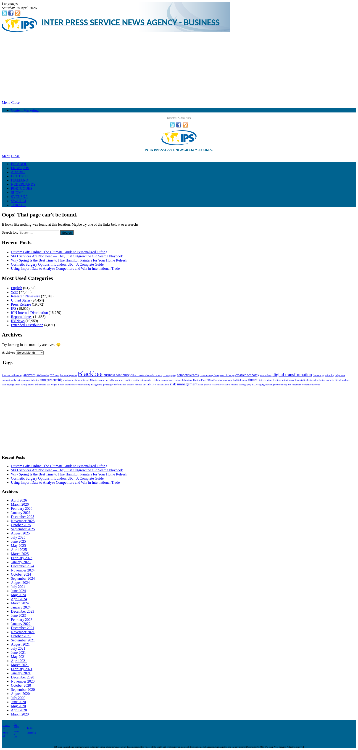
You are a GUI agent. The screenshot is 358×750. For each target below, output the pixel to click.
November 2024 (23, 570)
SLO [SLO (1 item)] (254, 384)
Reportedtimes (21, 317)
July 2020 (18, 698)
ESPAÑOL (19, 164)
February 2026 (21, 508)
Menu (6, 102)
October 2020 (21, 685)
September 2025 (23, 529)
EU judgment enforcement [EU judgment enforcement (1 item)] (219, 380)
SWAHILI (18, 201)
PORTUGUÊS (21, 188)
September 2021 (23, 640)
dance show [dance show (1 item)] (265, 375)
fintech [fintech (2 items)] (253, 380)
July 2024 (18, 587)
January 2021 (21, 673)
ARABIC (18, 172)
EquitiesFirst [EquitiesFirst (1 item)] (199, 380)
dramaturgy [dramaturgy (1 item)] (318, 375)
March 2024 (20, 603)
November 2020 (23, 681)
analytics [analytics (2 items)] (30, 375)
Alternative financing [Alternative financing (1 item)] (12, 375)
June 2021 (18, 652)
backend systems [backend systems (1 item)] (68, 375)
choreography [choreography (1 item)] (169, 375)
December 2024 (22, 566)
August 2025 (20, 533)
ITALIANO (19, 180)
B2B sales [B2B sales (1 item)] (54, 375)
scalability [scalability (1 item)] (216, 384)
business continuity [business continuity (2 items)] (116, 375)
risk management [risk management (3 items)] (183, 384)
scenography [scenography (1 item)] (245, 384)
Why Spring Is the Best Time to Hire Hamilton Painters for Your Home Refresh (69, 260)
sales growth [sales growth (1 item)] (204, 384)
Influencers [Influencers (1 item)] (40, 384)
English (16, 288)
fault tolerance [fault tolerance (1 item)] (240, 380)
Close (15, 102)
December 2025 (22, 517)
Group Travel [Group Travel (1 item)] (27, 384)
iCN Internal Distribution (29, 313)
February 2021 (21, 669)
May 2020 (18, 706)
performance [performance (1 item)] (119, 384)
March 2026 (20, 504)
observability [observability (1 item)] (83, 384)
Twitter (30, 728)
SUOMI (17, 193)
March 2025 (20, 554)
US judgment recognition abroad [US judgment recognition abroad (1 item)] (304, 384)
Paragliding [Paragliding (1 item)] (96, 384)
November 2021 (23, 632)
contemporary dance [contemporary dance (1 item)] (209, 375)
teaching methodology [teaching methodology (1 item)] (276, 384)
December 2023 (22, 611)
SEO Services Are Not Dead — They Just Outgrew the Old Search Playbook (67, 256)
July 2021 (18, 648)
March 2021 (20, 665)
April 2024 (19, 599)
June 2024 (18, 591)
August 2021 (20, 644)
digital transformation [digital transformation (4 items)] (292, 374)
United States (21, 300)
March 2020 (20, 714)
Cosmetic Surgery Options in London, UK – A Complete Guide (57, 264)
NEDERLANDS (23, 184)
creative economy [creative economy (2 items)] (247, 375)
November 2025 (23, 521)
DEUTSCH (19, 176)
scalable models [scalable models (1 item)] (230, 384)
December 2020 (22, 677)
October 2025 (21, 525)
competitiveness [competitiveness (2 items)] (188, 375)
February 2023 (21, 620)
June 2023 (18, 615)
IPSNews (18, 321)
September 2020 (23, 689)
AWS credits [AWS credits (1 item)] (42, 375)
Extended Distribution (27, 325)
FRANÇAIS (20, 168)
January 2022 (21, 624)
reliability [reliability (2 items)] (149, 384)
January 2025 (21, 562)
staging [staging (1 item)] (261, 384)
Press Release (21, 304)
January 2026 (21, 513)
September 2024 (23, 578)
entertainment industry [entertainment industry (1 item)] (28, 380)
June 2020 (18, 702)
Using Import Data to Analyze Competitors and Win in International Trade (65, 268)
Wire (14, 292)
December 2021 (22, 628)
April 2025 (19, 550)
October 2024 (21, 574)
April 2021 (19, 661)
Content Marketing (25, 110)
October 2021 (21, 636)
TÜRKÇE (18, 205)
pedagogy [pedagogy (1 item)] (108, 384)
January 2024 (21, 607)
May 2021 (18, 657)
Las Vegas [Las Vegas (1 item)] (52, 384)
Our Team (16, 725)
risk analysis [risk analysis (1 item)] (163, 384)
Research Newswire (25, 296)
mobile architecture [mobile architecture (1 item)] (67, 384)
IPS (13, 308)
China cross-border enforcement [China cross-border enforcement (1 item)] (146, 375)
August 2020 (20, 694)
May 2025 (18, 545)
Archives (8, 352)
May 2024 (18, 595)
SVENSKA (19, 197)
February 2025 (21, 558)
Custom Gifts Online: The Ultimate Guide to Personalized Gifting (59, 252)
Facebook (31, 732)
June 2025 (18, 541)
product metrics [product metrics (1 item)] (134, 384)
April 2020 (19, 710)
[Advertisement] (179, 66)
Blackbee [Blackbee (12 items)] (90, 373)
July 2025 (18, 537)
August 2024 (20, 583)
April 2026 (19, 500)
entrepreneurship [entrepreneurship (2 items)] (51, 380)
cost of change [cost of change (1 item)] (227, 375)
